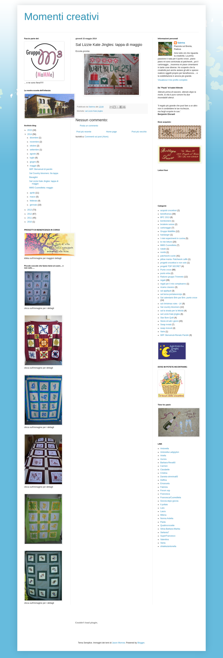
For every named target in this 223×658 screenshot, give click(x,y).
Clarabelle (165, 469)
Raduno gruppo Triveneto (171, 277)
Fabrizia (164, 487)
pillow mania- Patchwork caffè (174, 259)
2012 (30, 214)
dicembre (34, 137)
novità (163, 252)
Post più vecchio (139, 132)
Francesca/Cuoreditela (170, 497)
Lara (162, 508)
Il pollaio (164, 504)
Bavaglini (33, 177)
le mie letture (166, 242)
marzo (33, 197)
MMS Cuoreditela (168, 245)
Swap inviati (165, 324)
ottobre (33, 146)
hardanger (165, 235)
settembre (35, 149)
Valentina (164, 539)
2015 (30, 130)
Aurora (163, 459)
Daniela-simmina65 (169, 476)
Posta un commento (89, 126)
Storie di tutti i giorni (169, 321)
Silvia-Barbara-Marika (170, 529)
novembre (35, 142)
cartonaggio (165, 228)
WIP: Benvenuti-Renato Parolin (174, 335)
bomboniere (165, 221)
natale (163, 249)
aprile (32, 193)
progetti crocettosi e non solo (173, 263)
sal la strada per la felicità (171, 310)
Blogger (140, 643)
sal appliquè (165, 291)
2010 (30, 222)
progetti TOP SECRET (170, 266)
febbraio (34, 201)
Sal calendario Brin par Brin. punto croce (178, 297)
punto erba (165, 273)
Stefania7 (164, 532)
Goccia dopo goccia (169, 501)
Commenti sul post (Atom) (96, 136)
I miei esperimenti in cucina (172, 238)
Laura (163, 511)
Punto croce (165, 270)
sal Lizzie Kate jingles (94, 111)
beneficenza (165, 214)
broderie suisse (167, 224)
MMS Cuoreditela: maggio (41, 188)
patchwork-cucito (168, 256)
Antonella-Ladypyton (169, 452)
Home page (111, 132)
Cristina (163, 473)
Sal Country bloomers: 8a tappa (43, 173)
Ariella (163, 455)
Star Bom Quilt (167, 317)
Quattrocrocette (167, 525)
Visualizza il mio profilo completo (172, 80)
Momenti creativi (61, 16)
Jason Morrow (118, 643)
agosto (33, 154)
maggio (33, 166)
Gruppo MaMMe (167, 231)
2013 (30, 210)
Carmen (164, 466)
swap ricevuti (166, 328)
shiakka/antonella (168, 546)
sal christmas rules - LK (171, 303)
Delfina (163, 480)
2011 (30, 218)
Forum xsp (165, 490)
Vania (162, 543)
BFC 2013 (165, 217)
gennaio (34, 205)
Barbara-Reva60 (167, 462)
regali (162, 280)
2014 (30, 134)
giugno (33, 162)
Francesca (165, 494)
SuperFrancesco (167, 536)
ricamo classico (167, 287)
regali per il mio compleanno (173, 284)
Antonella (164, 448)
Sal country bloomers (170, 307)
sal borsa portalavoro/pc (171, 294)
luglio (32, 158)
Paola (163, 522)
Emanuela (165, 483)
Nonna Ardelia (166, 518)
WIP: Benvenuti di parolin (40, 169)
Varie (162, 331)
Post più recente (83, 132)
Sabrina (181, 43)
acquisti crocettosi (168, 210)
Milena (163, 515)
